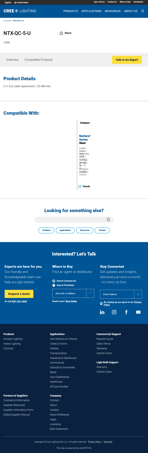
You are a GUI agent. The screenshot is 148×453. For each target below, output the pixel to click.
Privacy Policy (94, 441)
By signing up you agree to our (123, 303)
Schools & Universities (62, 367)
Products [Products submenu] (70, 11)
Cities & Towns (58, 343)
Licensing (55, 424)
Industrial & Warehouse (63, 357)
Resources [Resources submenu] (113, 11)
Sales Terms (104, 343)
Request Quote (105, 338)
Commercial (57, 362)
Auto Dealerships (59, 376)
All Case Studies (59, 386)
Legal (53, 419)
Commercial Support (109, 334)
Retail (53, 372)
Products (7, 21)
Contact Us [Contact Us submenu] (112, 2)
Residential (138, 2)
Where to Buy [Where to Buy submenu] (125, 2)
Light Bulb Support (107, 362)
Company (55, 395)
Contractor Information (16, 400)
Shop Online (71, 301)
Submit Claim (104, 353)
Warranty (102, 348)
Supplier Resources (14, 405)
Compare (80, 122)
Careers (54, 409)
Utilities (54, 348)
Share (66, 33)
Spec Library (99, 2)
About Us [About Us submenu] (130, 11)
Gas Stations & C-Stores (63, 338)
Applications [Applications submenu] (91, 11)
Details (84, 186)
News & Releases (59, 414)
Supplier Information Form (18, 409)
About (53, 405)
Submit (138, 294)
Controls (8, 348)
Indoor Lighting (12, 343)
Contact (102, 230)
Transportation (58, 353)
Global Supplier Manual (16, 414)
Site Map (108, 441)
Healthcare (56, 381)
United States (21, 2)
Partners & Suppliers (15, 395)
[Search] (143, 11)
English (8, 2)
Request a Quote (19, 294)
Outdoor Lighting (12, 338)
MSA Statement (59, 428)
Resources (84, 230)
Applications (65, 230)
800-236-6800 (19, 301)
